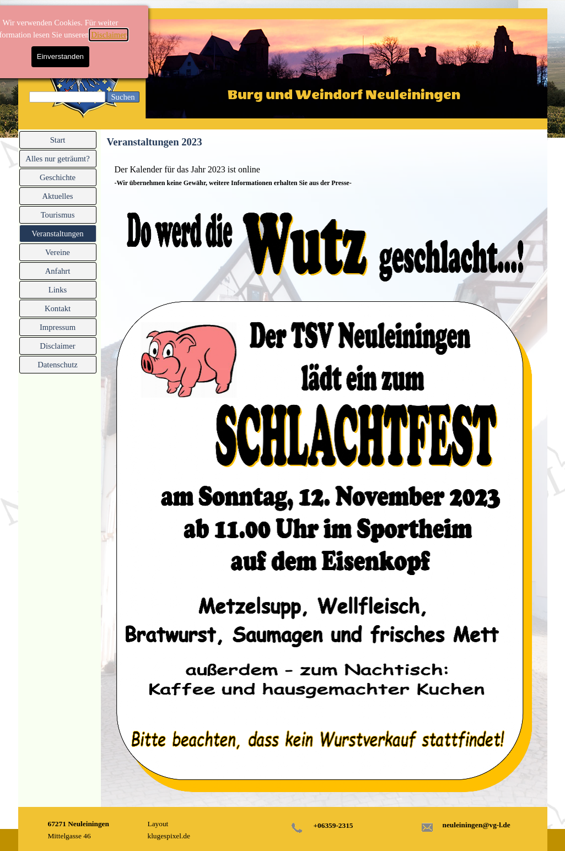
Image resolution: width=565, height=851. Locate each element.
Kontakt (58, 308)
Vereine (57, 252)
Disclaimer (57, 34)
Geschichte (58, 177)
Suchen (122, 97)
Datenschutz (57, 364)
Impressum (58, 327)
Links (58, 289)
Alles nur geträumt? (57, 158)
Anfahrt (58, 271)
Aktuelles (57, 196)
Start (58, 139)
